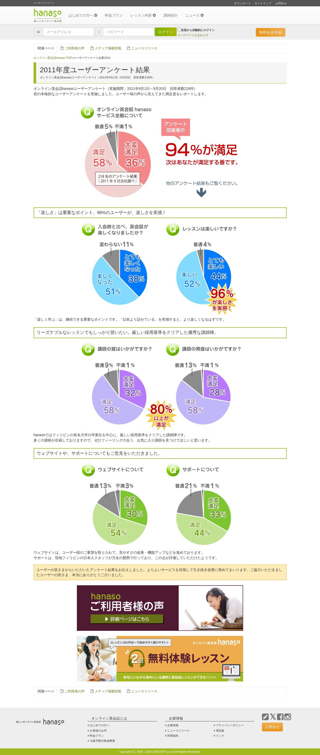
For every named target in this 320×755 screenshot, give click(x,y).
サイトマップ (263, 3)
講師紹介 (170, 15)
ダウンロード (242, 3)
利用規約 (172, 735)
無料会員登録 (270, 32)
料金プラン (114, 15)
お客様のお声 (98, 730)
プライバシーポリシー (230, 725)
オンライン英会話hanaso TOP (53, 57)
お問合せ (281, 3)
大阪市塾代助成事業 (102, 740)
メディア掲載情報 (108, 48)
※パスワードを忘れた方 (193, 35)
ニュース (194, 15)
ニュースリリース (144, 48)
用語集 (220, 730)
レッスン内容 (143, 15)
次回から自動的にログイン (196, 30)
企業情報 (172, 725)
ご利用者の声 (75, 48)
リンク (220, 735)
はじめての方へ (83, 15)
